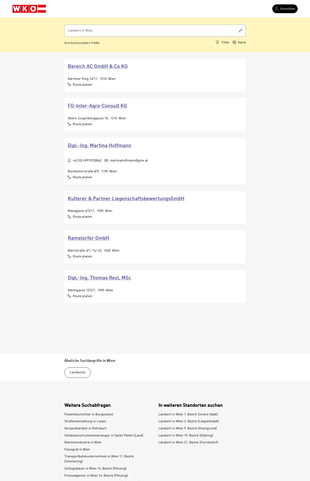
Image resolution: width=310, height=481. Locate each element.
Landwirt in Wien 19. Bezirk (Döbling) (185, 435)
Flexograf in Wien (77, 449)
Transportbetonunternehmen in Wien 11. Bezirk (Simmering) (99, 459)
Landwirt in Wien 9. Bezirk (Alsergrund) (187, 428)
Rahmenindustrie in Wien (83, 442)
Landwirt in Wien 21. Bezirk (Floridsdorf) (188, 442)
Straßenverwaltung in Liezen (85, 421)
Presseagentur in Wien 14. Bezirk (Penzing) (96, 475)
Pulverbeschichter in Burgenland (88, 414)
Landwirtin (77, 372)
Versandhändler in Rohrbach (85, 428)
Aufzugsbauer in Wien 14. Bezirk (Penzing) (95, 468)
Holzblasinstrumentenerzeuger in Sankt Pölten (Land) (103, 435)
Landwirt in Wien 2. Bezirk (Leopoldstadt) (188, 421)
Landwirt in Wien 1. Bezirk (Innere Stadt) (188, 414)
